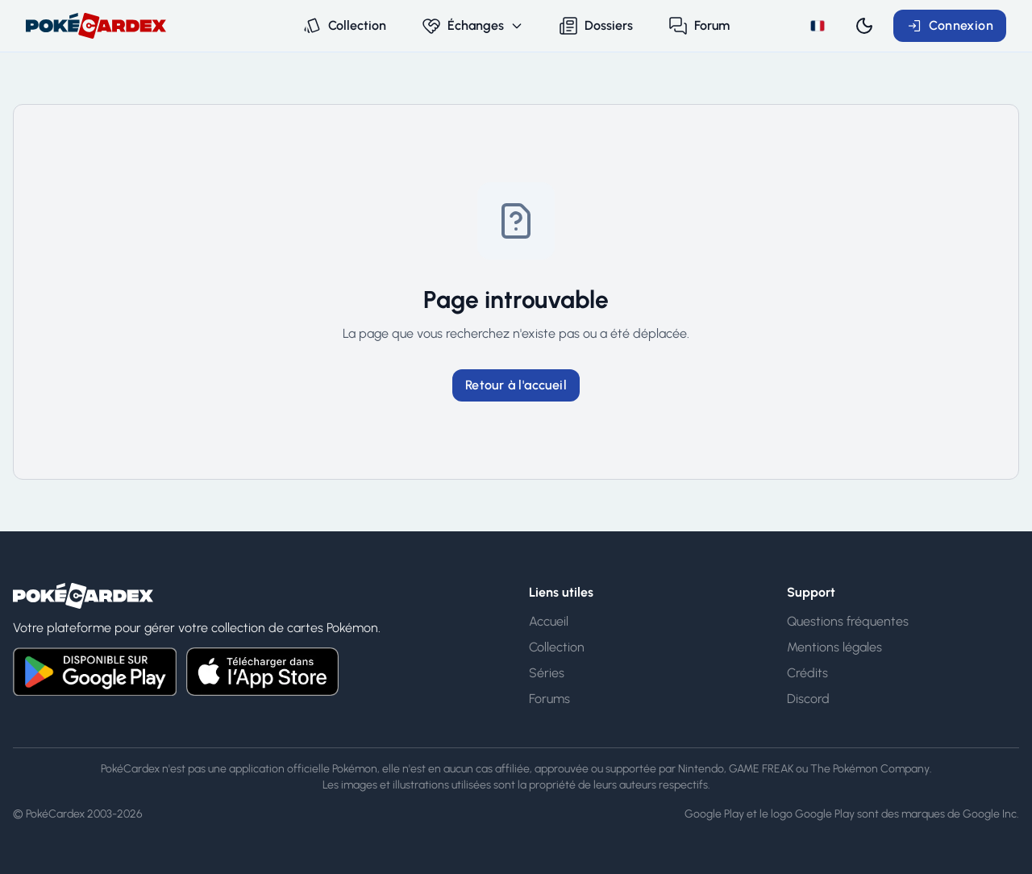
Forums (549, 698)
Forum (699, 25)
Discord (808, 698)
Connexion (949, 26)
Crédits (807, 672)
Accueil (548, 621)
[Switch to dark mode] (864, 26)
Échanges (472, 25)
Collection (344, 25)
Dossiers (596, 25)
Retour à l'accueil (516, 385)
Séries (546, 672)
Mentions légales (834, 647)
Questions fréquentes (848, 621)
